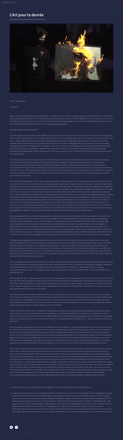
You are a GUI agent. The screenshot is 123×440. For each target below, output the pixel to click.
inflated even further (97, 194)
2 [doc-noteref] (14, 315)
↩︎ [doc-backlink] (90, 387)
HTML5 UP (28, 433)
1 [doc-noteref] (54, 221)
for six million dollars (78, 316)
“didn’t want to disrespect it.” (57, 124)
